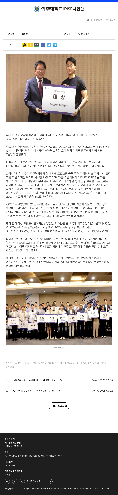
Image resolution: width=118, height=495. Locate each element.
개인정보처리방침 (13, 443)
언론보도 (109, 20)
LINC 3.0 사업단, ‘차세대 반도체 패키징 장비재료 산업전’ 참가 (39, 380)
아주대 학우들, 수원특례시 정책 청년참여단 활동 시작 (36, 391)
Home (88, 20)
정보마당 (97, 20)
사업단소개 (10, 439)
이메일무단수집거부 (14, 446)
